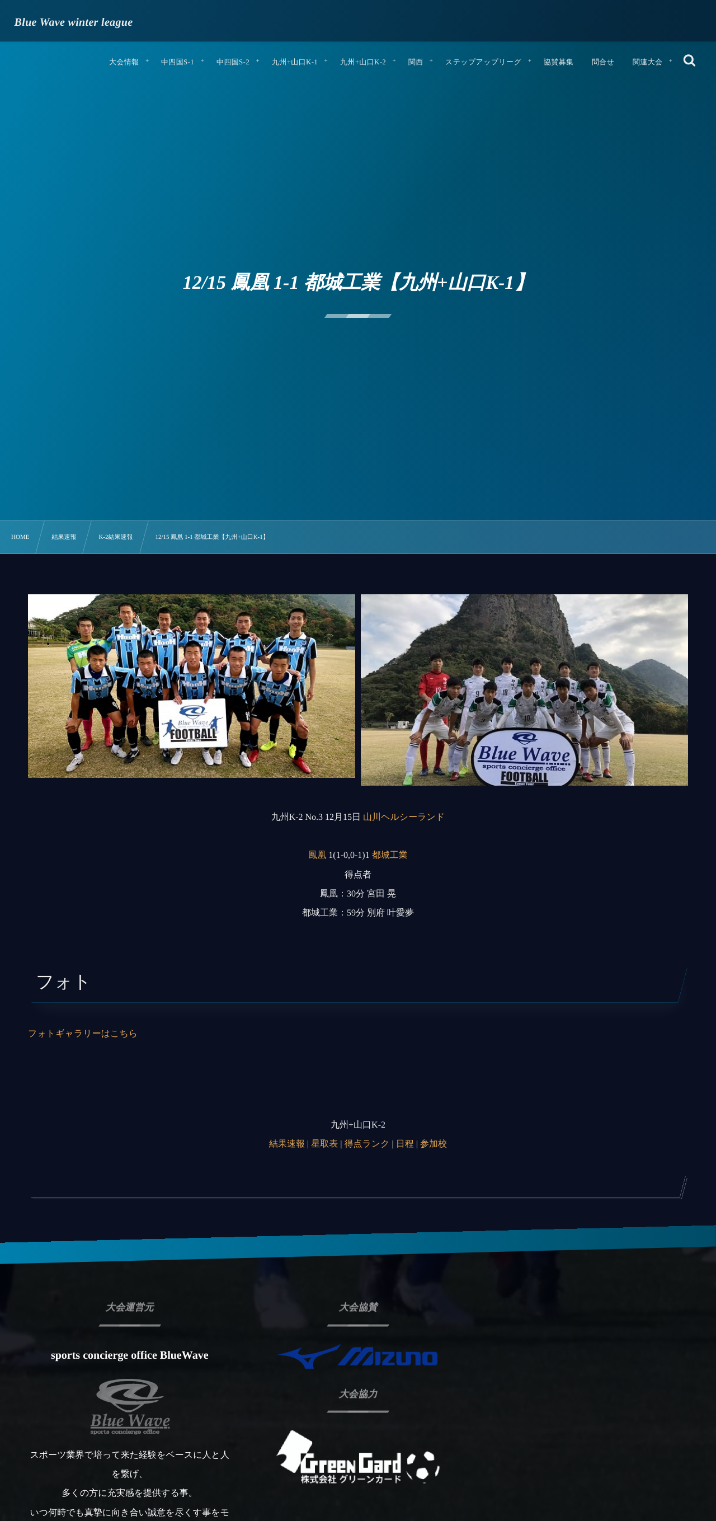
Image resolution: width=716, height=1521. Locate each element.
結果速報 (287, 1144)
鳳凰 (317, 855)
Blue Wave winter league (74, 22)
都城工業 (390, 855)
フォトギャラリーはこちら (83, 1034)
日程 (405, 1144)
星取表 (324, 1144)
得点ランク (366, 1144)
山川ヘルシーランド (404, 817)
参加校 (433, 1144)
